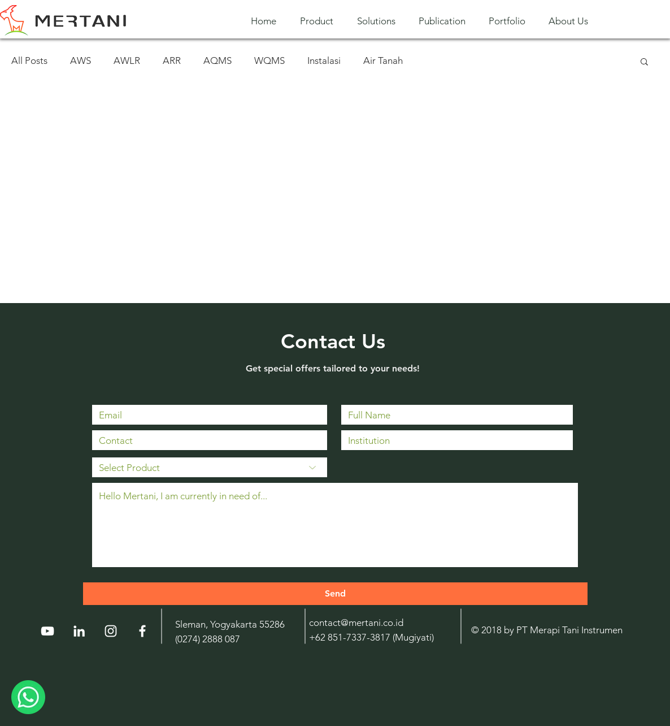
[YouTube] (47, 631)
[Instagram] (111, 631)
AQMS (217, 60)
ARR (172, 60)
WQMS (269, 60)
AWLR (127, 60)
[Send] (335, 593)
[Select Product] (209, 467)
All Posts (29, 60)
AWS (80, 60)
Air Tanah (383, 60)
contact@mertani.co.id (356, 622)
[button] (320, 21)
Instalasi (324, 60)
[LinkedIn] (79, 631)
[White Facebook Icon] (142, 631)
